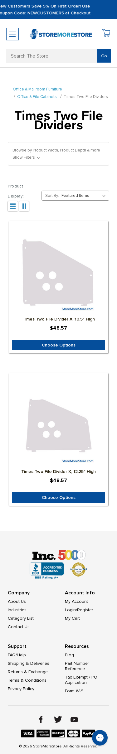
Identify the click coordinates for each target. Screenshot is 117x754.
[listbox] (85, 195)
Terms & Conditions (27, 680)
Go (104, 56)
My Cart (72, 618)
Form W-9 (74, 691)
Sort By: (52, 195)
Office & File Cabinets (37, 96)
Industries (17, 610)
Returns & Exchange (28, 671)
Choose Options (59, 345)
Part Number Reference (77, 666)
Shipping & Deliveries (28, 663)
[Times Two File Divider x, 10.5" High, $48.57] (58, 275)
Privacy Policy (21, 688)
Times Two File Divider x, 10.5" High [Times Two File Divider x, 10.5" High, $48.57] (58, 319)
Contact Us (19, 626)
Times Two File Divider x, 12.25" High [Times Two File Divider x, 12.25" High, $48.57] (58, 471)
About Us (17, 601)
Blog (69, 655)
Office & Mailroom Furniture (37, 89)
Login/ (71, 610)
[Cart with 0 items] (106, 34)
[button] (58, 154)
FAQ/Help (17, 655)
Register (85, 610)
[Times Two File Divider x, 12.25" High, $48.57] (58, 427)
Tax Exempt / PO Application (81, 679)
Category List (21, 618)
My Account (76, 601)
